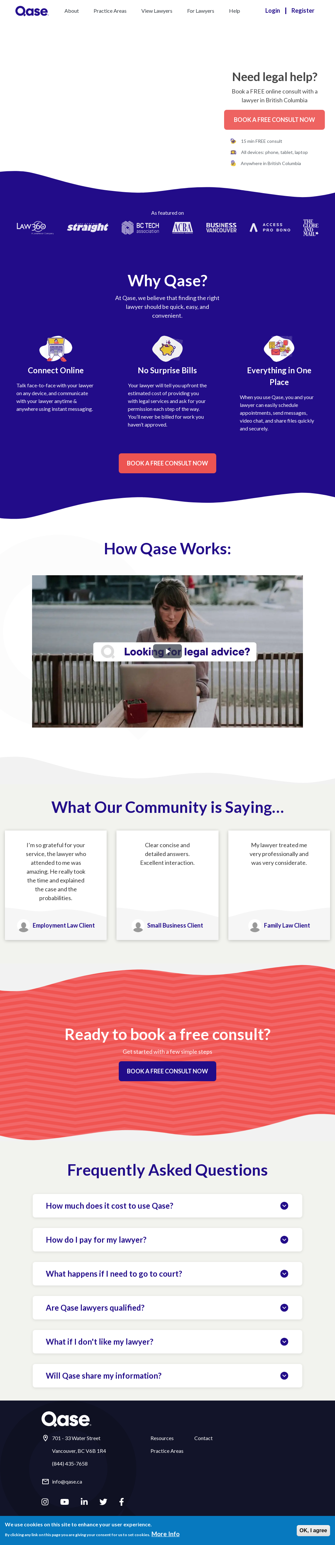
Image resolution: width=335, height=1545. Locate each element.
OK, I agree (313, 1530)
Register (302, 10)
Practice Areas (110, 11)
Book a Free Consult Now (274, 119)
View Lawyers (156, 11)
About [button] (71, 11)
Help (234, 11)
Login (272, 10)
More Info (165, 1533)
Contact (203, 1438)
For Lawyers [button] (200, 11)
